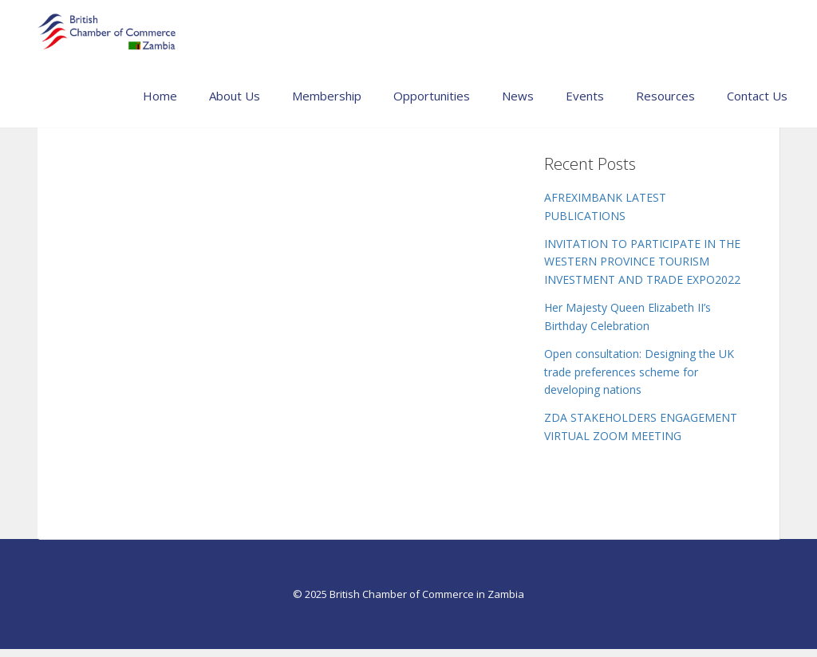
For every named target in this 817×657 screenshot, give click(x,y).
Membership (326, 96)
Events (585, 96)
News (518, 96)
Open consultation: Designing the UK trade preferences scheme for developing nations (639, 372)
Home (160, 96)
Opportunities (431, 96)
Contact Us (757, 96)
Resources (665, 96)
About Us (234, 96)
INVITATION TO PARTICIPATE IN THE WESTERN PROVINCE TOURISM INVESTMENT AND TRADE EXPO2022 (642, 262)
